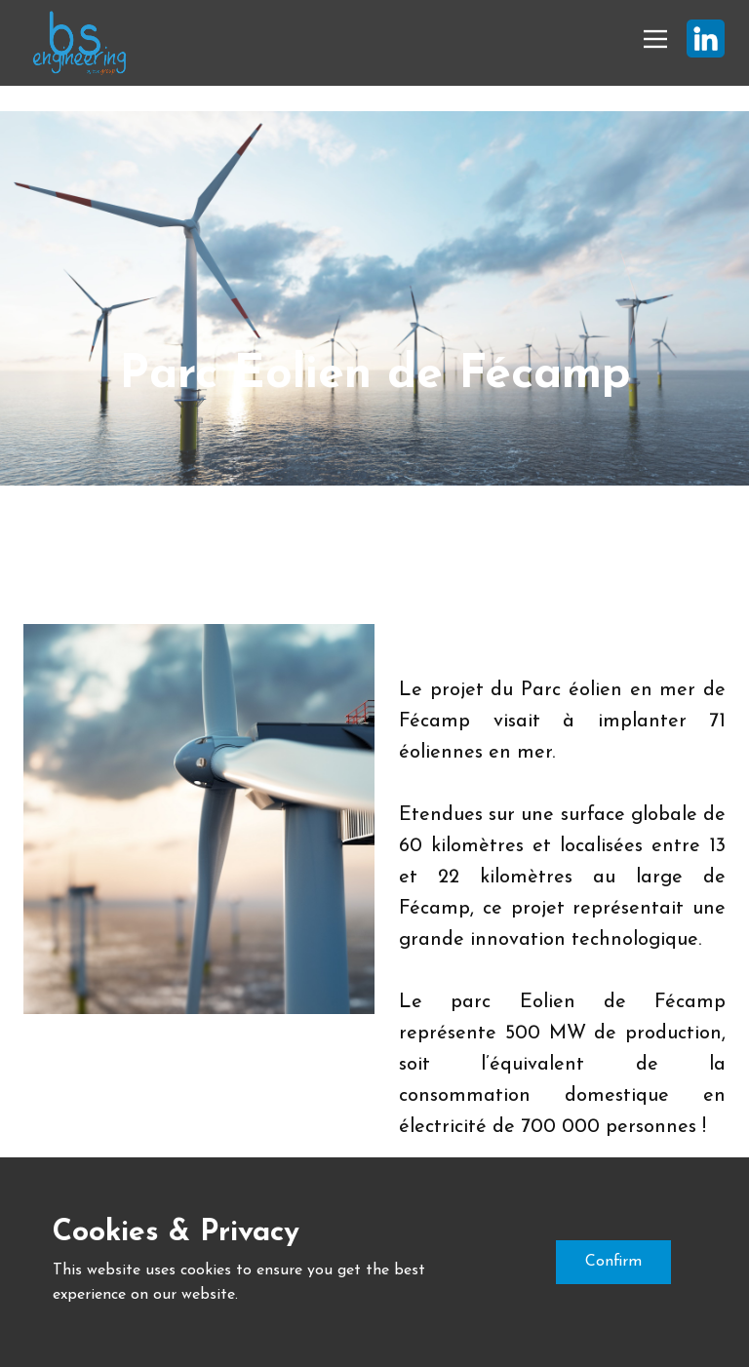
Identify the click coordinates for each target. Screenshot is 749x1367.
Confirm (613, 1261)
